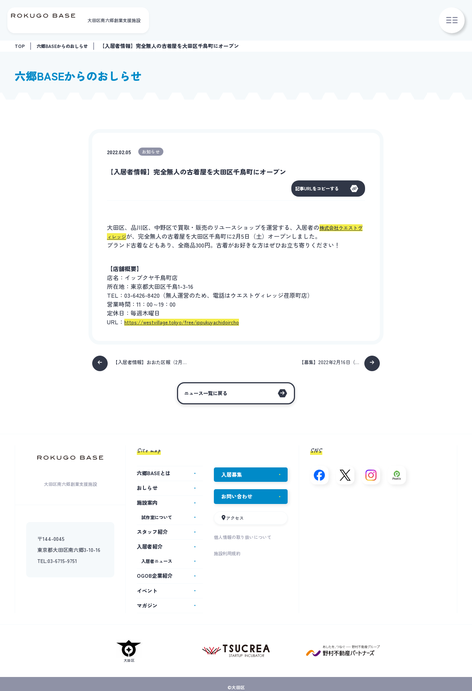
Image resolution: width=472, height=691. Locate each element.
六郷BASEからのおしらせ (67, 45)
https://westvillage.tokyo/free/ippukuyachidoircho (191, 322)
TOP (20, 45)
